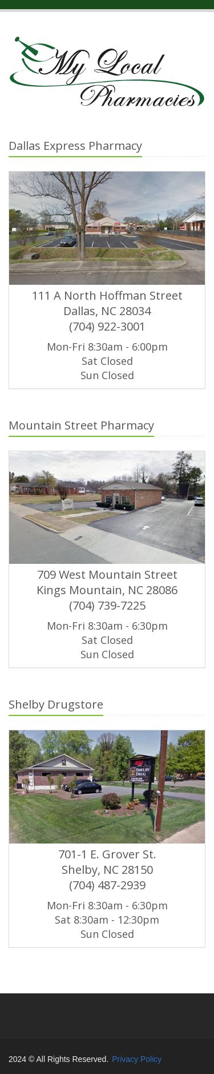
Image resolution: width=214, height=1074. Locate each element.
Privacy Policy (136, 1059)
